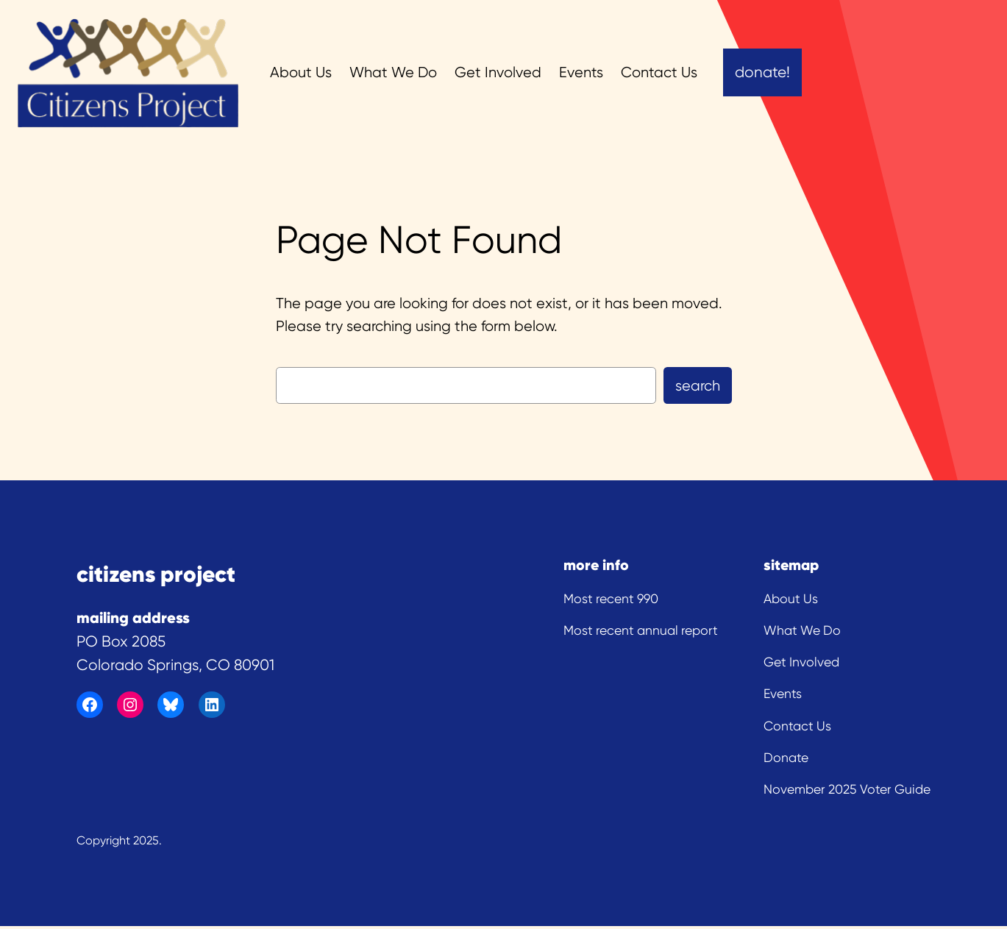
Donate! (762, 72)
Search (697, 385)
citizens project (155, 574)
